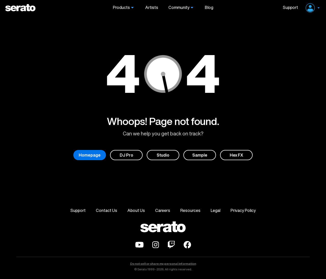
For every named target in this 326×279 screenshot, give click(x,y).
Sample (199, 155)
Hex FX (236, 155)
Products (121, 7)
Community (178, 7)
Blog (209, 7)
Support (288, 7)
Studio (163, 155)
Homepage (90, 155)
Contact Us (106, 210)
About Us (136, 210)
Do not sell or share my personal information (163, 263)
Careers (162, 210)
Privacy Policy (243, 210)
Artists (151, 7)
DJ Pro (126, 155)
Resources (190, 210)
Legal (215, 210)
